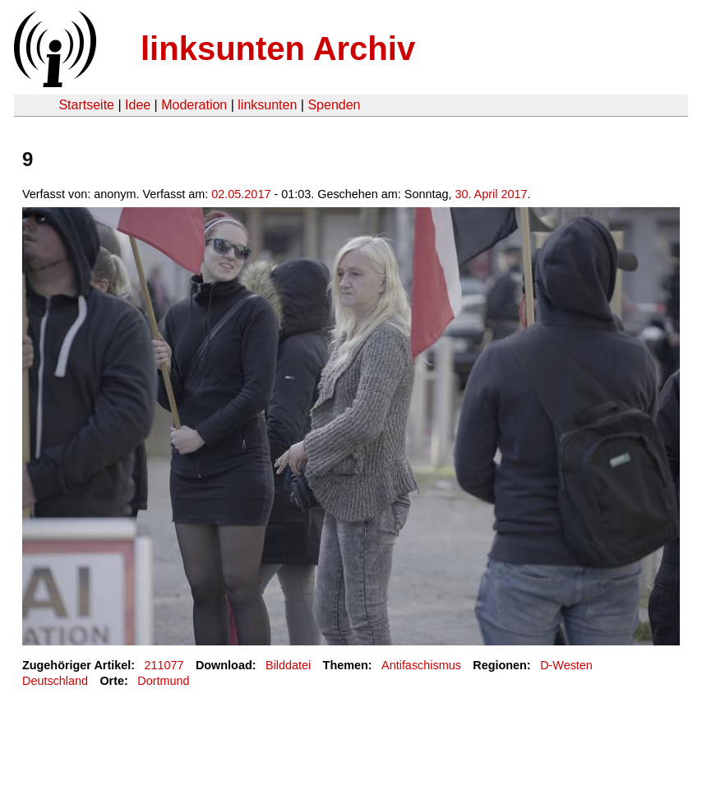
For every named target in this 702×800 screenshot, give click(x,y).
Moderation (194, 105)
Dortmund (163, 680)
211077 (164, 665)
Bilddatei (288, 665)
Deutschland (55, 680)
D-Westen (566, 665)
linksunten (267, 105)
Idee (137, 105)
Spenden (333, 105)
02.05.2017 (240, 194)
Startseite (86, 105)
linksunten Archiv (278, 48)
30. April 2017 (491, 194)
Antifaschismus (421, 665)
